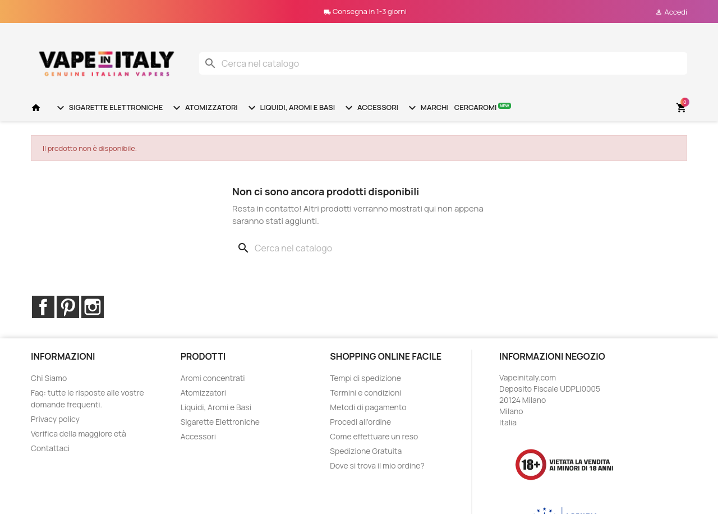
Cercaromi (482, 107)
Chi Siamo (49, 378)
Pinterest (68, 307)
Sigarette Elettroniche (108, 107)
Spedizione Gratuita (366, 451)
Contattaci (50, 448)
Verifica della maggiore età (78, 433)
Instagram (92, 307)
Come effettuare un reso (374, 436)
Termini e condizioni (365, 392)
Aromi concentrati (213, 378)
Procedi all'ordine (360, 421)
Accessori (370, 107)
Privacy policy (55, 419)
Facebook (43, 307)
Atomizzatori (203, 107)
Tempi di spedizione (365, 378)
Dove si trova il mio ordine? (377, 465)
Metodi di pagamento (368, 407)
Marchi (427, 107)
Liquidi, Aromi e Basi (290, 107)
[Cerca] (443, 63)
